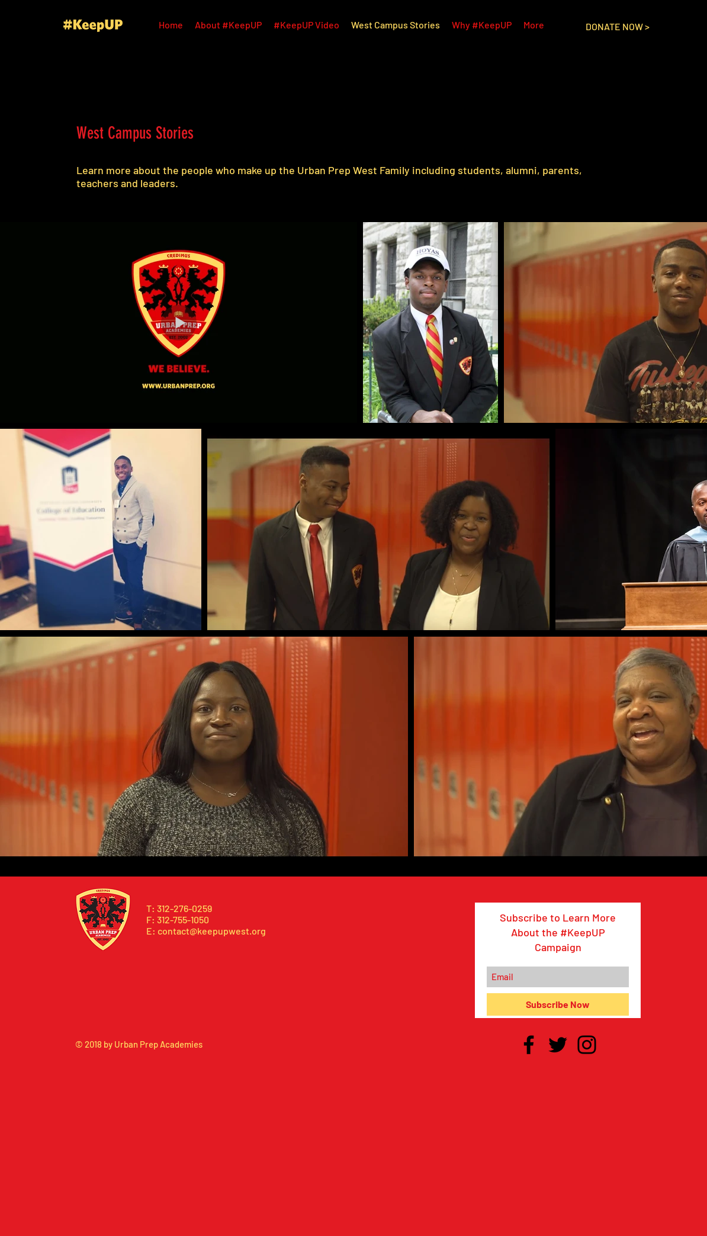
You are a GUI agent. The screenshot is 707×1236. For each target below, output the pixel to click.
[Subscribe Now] (558, 1004)
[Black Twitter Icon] (557, 1044)
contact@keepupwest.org (212, 930)
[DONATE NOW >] (617, 26)
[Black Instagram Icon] (586, 1044)
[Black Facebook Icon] (528, 1044)
